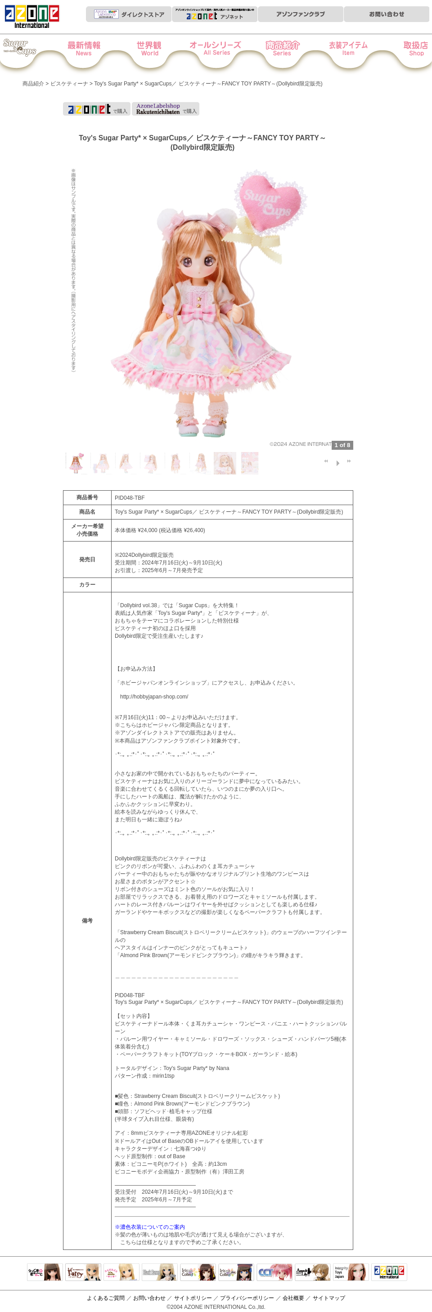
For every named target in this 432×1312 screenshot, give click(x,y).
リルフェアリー (83, 1272)
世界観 (154, 54)
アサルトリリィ (313, 1272)
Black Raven (160, 1272)
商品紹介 (278, 54)
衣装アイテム (339, 54)
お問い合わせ (149, 1298)
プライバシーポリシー (247, 1298)
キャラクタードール (274, 1272)
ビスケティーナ (69, 84)
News (93, 54)
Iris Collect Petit (31, 54)
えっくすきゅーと (45, 1272)
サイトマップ (329, 1298)
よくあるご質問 (106, 1298)
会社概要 (293, 1298)
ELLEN (236, 1272)
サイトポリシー (193, 1298)
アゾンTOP (389, 1272)
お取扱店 (401, 54)
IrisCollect (198, 1272)
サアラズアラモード (122, 1272)
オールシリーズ (216, 54)
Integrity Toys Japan (351, 1272)
